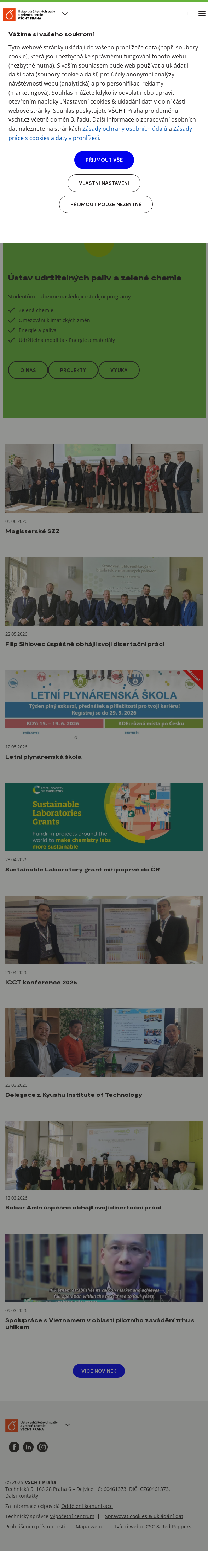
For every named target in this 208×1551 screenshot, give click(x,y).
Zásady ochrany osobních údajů (124, 129)
